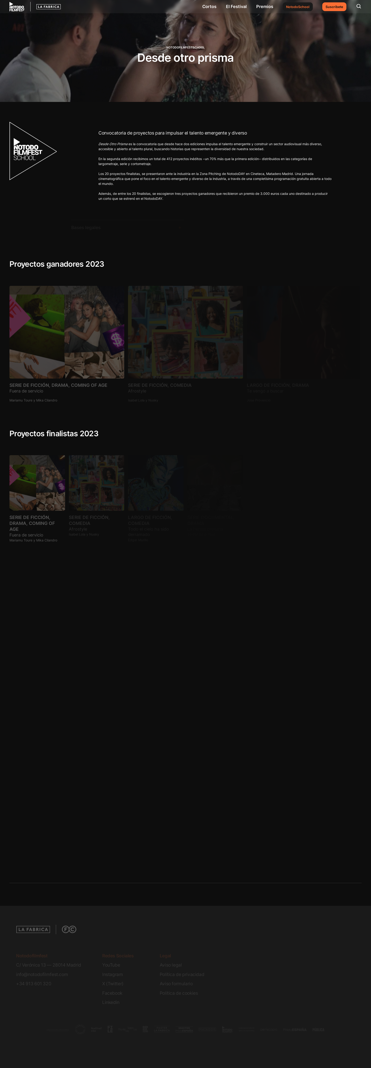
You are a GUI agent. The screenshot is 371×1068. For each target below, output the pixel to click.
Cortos (209, 6)
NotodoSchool (297, 7)
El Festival (236, 6)
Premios (264, 6)
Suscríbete (334, 7)
